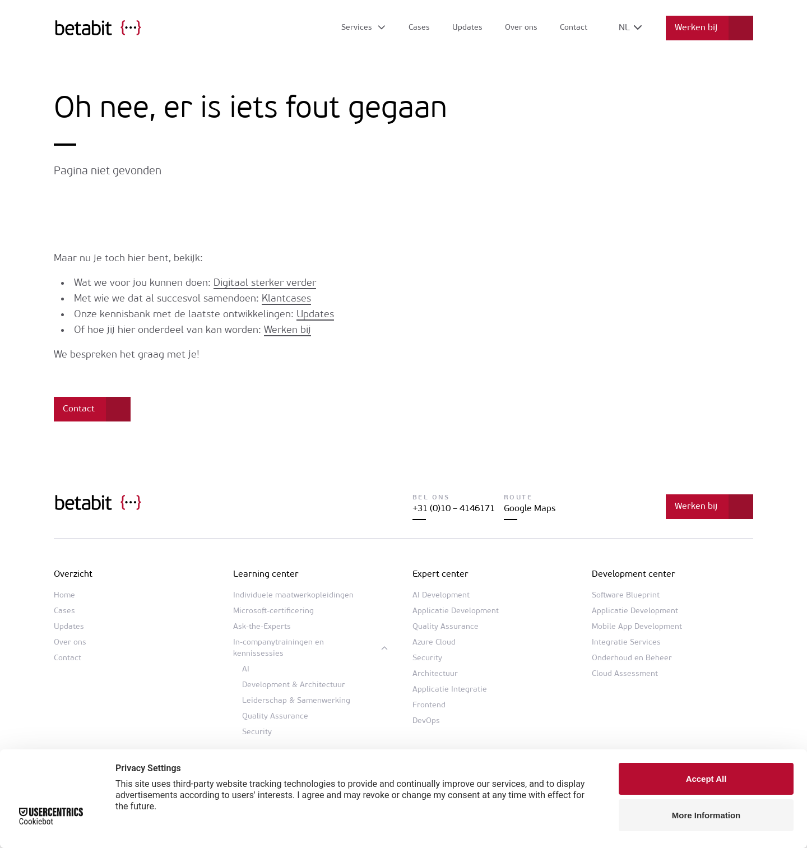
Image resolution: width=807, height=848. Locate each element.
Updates (467, 28)
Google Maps (529, 508)
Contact (573, 28)
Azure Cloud (434, 642)
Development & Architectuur (293, 685)
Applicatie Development (455, 611)
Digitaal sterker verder (265, 283)
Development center (633, 574)
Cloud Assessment (625, 674)
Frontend (429, 705)
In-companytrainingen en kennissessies (278, 648)
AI (245, 669)
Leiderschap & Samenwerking (296, 701)
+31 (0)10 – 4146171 (453, 508)
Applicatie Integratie (449, 689)
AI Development (441, 595)
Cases (419, 28)
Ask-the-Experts (262, 627)
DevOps (426, 721)
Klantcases (286, 299)
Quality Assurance (275, 716)
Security (257, 732)
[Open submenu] (364, 28)
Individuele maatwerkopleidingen (293, 595)
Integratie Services (626, 642)
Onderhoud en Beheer (632, 658)
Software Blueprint (626, 595)
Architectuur (435, 674)
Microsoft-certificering (273, 611)
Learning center (266, 574)
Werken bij (696, 28)
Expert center (440, 574)
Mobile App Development (637, 627)
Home (64, 595)
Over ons (521, 28)
